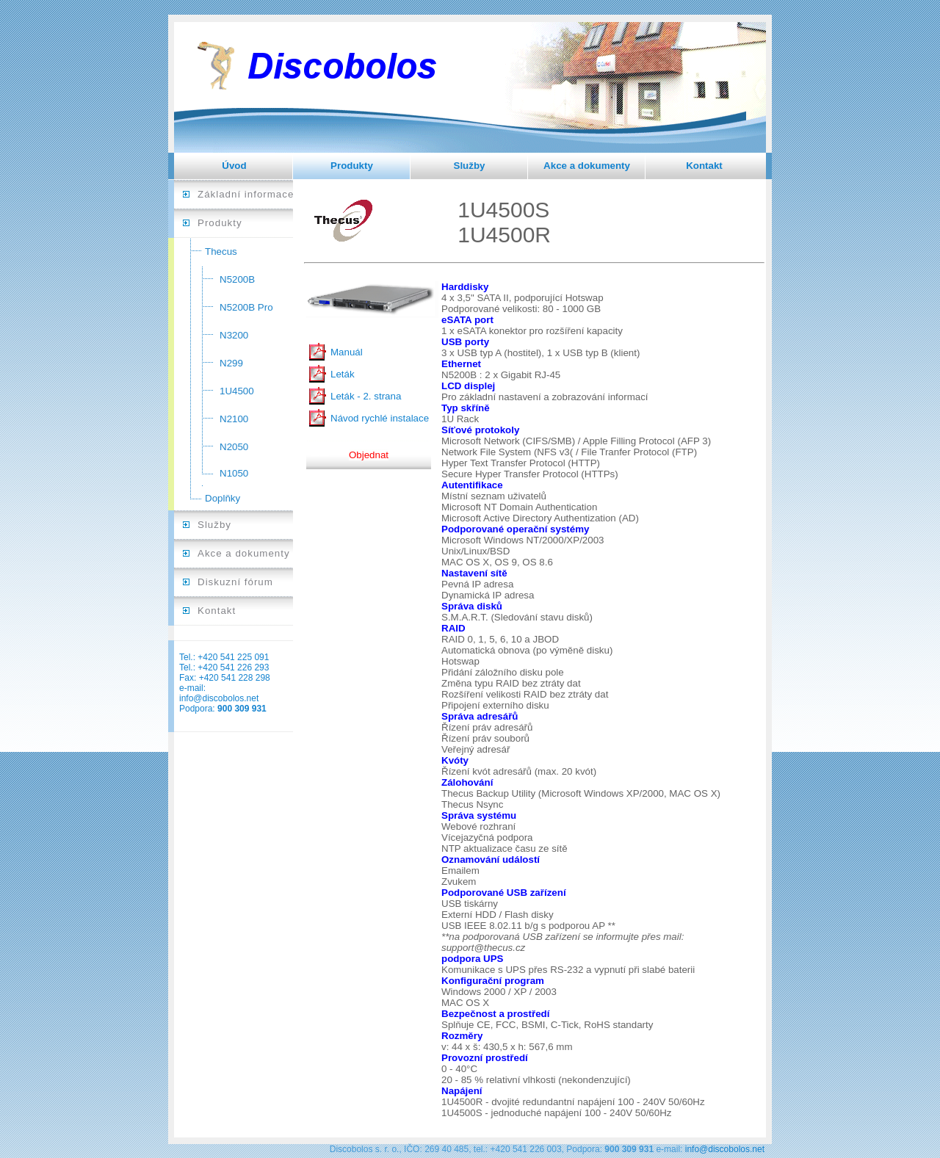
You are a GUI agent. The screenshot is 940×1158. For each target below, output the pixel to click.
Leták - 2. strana (365, 396)
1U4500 (237, 391)
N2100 (234, 418)
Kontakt (704, 165)
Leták (342, 374)
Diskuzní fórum (235, 581)
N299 (231, 363)
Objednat (368, 454)
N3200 (234, 335)
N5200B (237, 279)
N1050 (234, 473)
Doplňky (222, 498)
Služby (469, 165)
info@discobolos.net (218, 698)
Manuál (346, 352)
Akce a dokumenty (586, 165)
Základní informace (246, 194)
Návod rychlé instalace (379, 418)
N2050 (234, 446)
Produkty (351, 165)
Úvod (234, 165)
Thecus (221, 251)
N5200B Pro (246, 307)
